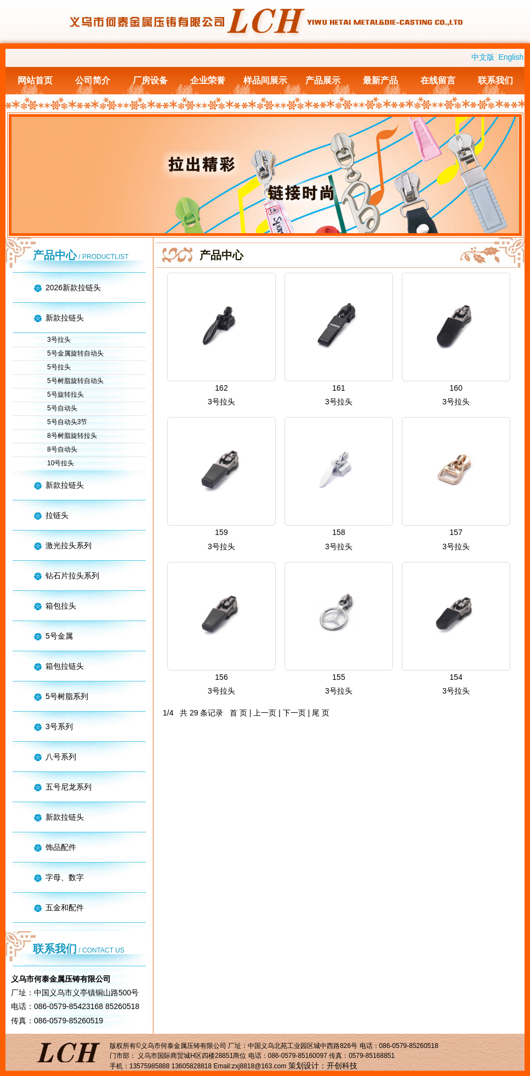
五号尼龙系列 (68, 786)
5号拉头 (59, 367)
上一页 (264, 712)
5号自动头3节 (67, 422)
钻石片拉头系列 (72, 575)
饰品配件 (60, 847)
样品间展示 (265, 80)
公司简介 (92, 80)
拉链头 (57, 515)
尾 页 (320, 712)
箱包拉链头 (64, 666)
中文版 (482, 57)
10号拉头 (60, 463)
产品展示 (322, 80)
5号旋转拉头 (65, 394)
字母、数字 (64, 877)
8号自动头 (62, 449)
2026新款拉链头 (73, 287)
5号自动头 (62, 408)
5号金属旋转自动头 (75, 353)
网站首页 (35, 80)
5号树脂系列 (66, 696)
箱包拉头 (60, 605)
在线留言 (437, 80)
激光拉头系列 (68, 545)
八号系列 (60, 756)
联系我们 (495, 80)
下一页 (294, 712)
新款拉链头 (64, 317)
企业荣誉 (207, 80)
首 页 (238, 712)
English (510, 57)
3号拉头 (59, 339)
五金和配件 (64, 907)
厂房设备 (150, 80)
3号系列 (59, 726)
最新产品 (380, 80)
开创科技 (342, 1065)
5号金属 (59, 636)
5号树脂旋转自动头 (75, 381)
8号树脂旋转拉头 (72, 436)
